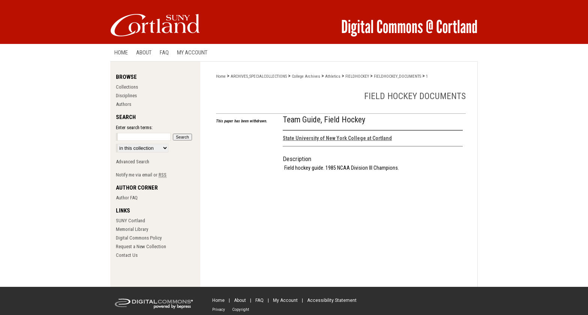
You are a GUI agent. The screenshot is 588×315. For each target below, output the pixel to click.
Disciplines (126, 95)
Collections (127, 87)
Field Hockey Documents (415, 96)
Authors (123, 104)
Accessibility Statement (332, 300)
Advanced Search (132, 161)
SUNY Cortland (130, 220)
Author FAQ (127, 197)
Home (221, 76)
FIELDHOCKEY (357, 76)
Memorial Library (132, 229)
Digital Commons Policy (139, 238)
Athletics (332, 76)
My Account (285, 300)
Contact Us (127, 255)
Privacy (218, 309)
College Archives (306, 76)
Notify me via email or (141, 175)
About (240, 300)
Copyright (240, 309)
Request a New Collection (141, 246)
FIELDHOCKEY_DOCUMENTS (397, 76)
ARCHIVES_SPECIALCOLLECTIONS (259, 76)
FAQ (259, 300)
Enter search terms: (134, 127)
